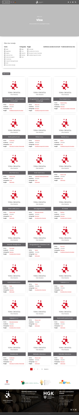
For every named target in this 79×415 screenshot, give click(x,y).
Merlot (61, 140)
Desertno (22, 53)
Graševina (37, 140)
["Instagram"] (73, 2)
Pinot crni (11, 104)
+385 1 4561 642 (26, 398)
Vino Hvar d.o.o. (14, 173)
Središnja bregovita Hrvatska (34, 55)
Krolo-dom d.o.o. (39, 173)
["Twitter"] (71, 2)
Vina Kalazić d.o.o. (65, 99)
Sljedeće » (46, 369)
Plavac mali (12, 176)
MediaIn (48, 413)
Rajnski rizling (63, 102)
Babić (6, 49)
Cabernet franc (8, 55)
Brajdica (6, 53)
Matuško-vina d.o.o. (39, 354)
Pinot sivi (62, 246)
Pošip (10, 286)
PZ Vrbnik (65, 209)
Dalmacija (30, 49)
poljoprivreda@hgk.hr (66, 401)
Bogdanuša (7, 51)
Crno (22, 51)
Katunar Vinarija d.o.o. (14, 244)
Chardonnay (7, 59)
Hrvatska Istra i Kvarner (33, 51)
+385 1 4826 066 (64, 403)
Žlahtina (62, 212)
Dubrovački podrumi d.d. (65, 318)
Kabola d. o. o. (65, 282)
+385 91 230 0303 (27, 400)
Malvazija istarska (39, 212)
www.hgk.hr (61, 398)
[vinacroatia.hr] (39, 2)
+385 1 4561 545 (64, 404)
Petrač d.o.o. (39, 137)
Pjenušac (22, 55)
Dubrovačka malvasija (9, 65)
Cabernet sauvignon (9, 57)
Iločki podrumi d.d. (14, 137)
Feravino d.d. (14, 354)
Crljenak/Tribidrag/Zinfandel (11, 61)
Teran (36, 284)
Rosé (21, 57)
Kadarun (62, 322)
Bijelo (22, 49)
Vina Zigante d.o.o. (39, 209)
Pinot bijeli (11, 248)
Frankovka (11, 140)
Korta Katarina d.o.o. (14, 282)
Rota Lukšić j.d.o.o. (14, 209)
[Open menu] (6, 2)
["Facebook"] (68, 2)
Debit (6, 63)
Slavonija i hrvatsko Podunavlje (34, 53)
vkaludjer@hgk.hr (27, 401)
